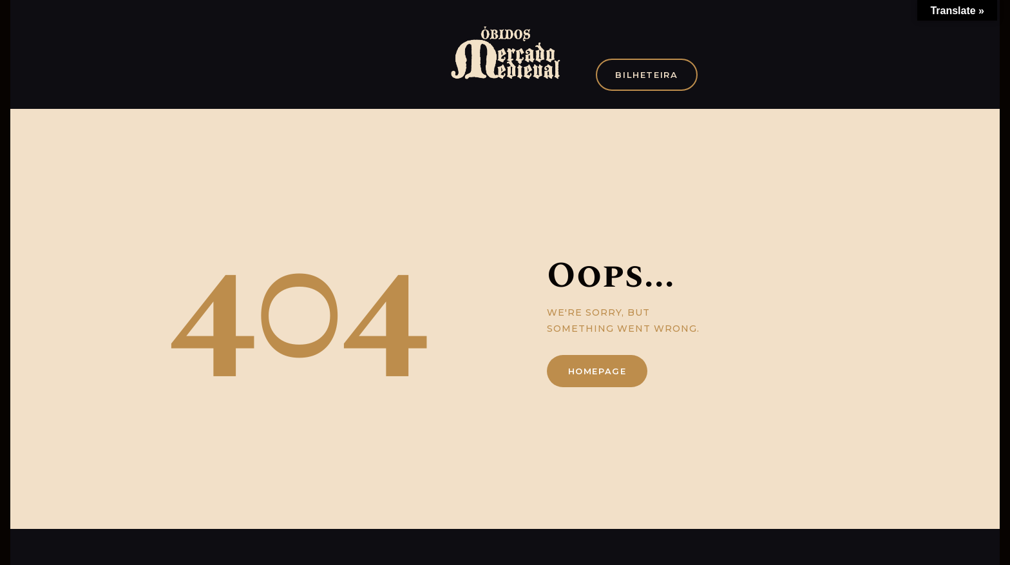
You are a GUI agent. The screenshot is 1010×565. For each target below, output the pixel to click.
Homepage (597, 371)
